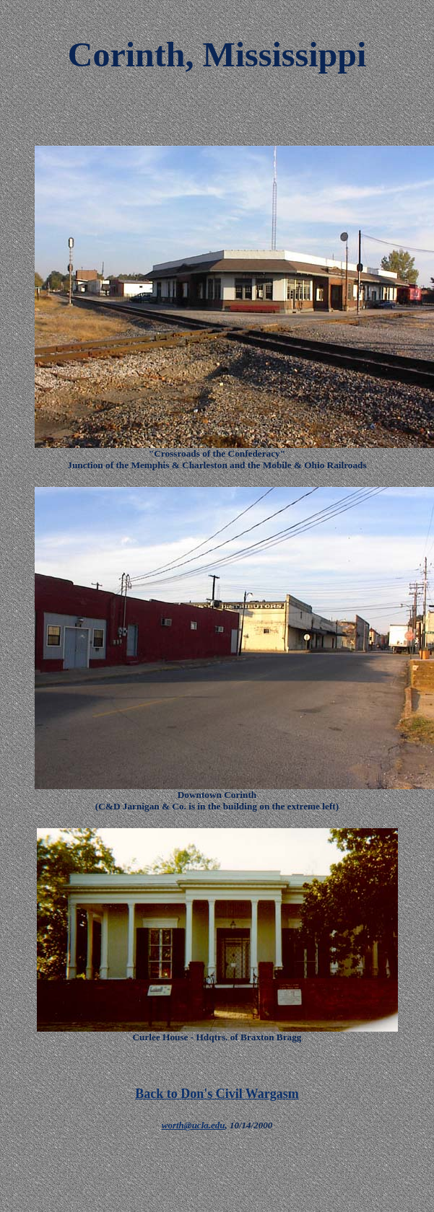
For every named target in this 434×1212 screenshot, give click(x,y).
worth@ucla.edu (193, 1125)
